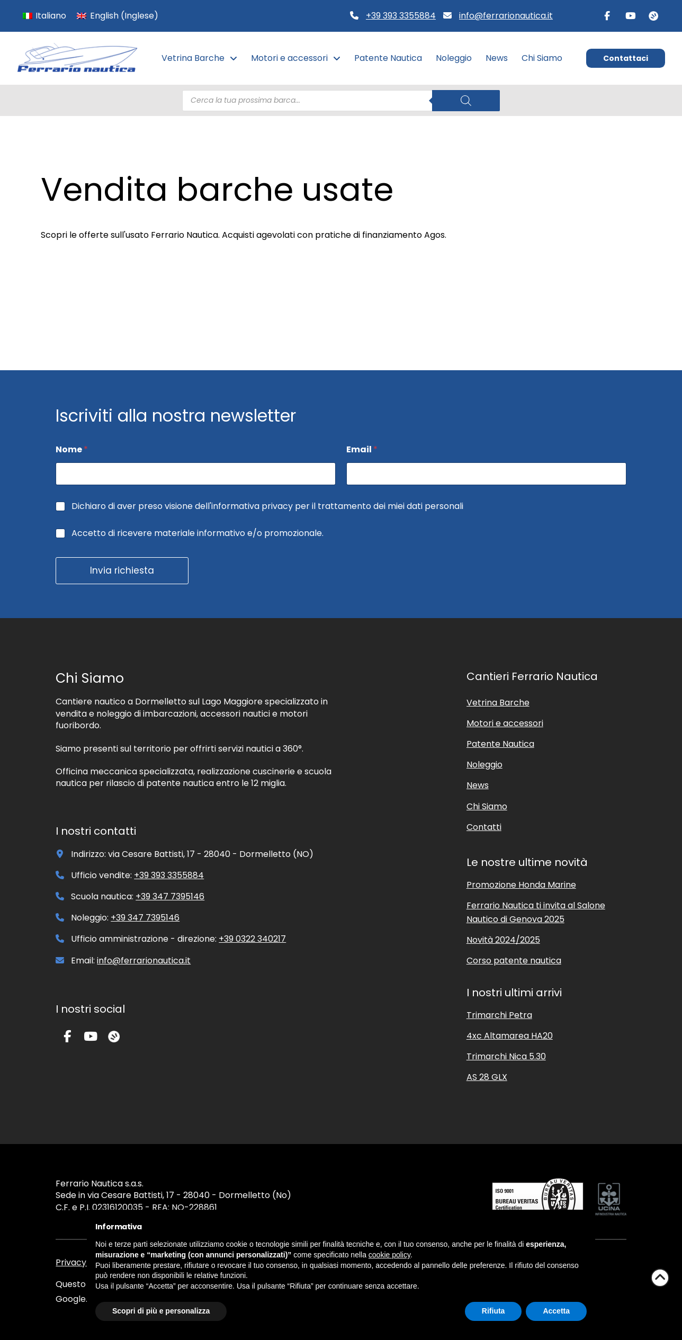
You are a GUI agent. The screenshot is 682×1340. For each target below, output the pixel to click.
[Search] (466, 100)
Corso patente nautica (513, 960)
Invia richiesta (122, 570)
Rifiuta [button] (493, 1311)
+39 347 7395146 (170, 896)
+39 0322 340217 (252, 939)
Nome (72, 449)
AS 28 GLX (486, 1077)
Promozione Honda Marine (521, 885)
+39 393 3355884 (401, 16)
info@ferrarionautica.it (506, 16)
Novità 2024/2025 (503, 940)
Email (362, 449)
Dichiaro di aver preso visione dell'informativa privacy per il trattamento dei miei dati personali (267, 506)
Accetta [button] (556, 1311)
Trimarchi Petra (499, 1015)
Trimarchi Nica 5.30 (506, 1056)
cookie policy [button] (389, 1254)
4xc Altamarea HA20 (509, 1036)
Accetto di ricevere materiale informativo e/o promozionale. (197, 533)
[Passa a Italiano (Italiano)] (44, 15)
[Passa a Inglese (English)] (117, 15)
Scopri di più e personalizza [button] (161, 1311)
